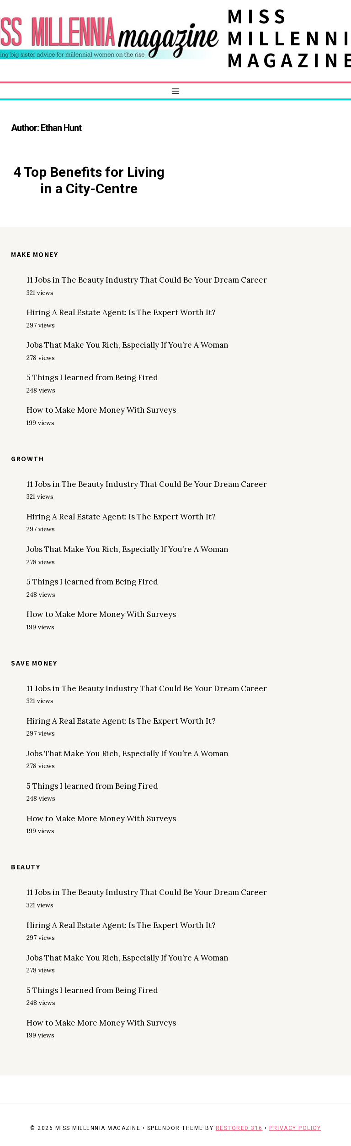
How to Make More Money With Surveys (101, 410)
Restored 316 (239, 1128)
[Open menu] (175, 91)
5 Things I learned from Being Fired (92, 377)
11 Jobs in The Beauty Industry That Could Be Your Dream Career (147, 280)
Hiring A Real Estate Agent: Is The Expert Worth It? (121, 312)
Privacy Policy (295, 1128)
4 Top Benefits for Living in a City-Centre (89, 180)
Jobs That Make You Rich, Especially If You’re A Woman (128, 345)
